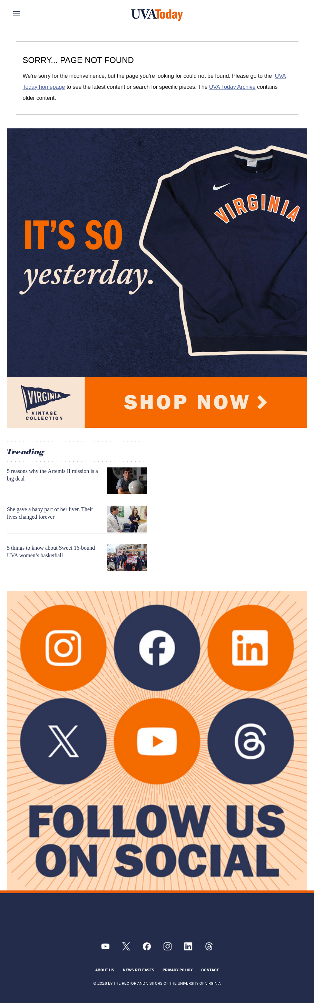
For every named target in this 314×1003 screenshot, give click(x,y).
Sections (27, 14)
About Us (104, 969)
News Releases (138, 969)
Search (287, 14)
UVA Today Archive (232, 87)
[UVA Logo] (157, 919)
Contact (210, 969)
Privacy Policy (178, 969)
